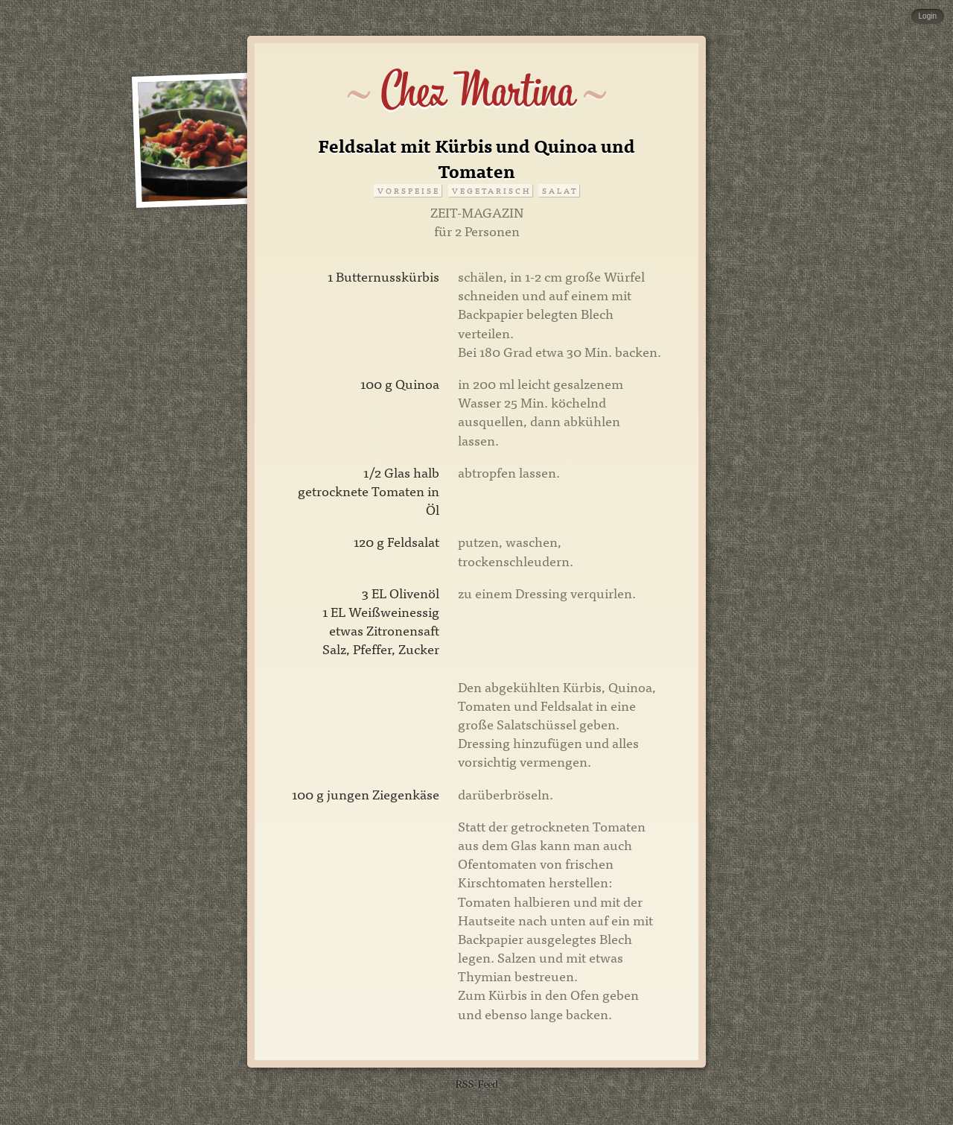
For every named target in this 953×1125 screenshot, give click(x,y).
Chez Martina (477, 91)
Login (928, 16)
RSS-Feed (476, 1082)
